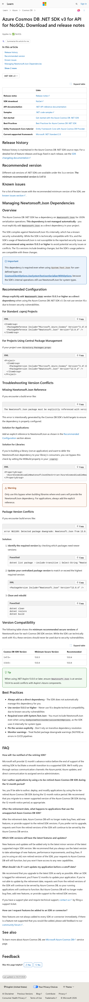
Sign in (84, 3)
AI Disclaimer (8, 993)
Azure (14, 10)
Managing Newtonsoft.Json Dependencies (23, 63)
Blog (38, 993)
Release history (11, 52)
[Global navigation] (3, 4)
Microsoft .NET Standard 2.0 (48, 134)
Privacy (62, 993)
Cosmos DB (27, 10)
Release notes (42, 95)
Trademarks (50, 997)
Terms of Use (36, 997)
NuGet (39, 101)
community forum (11, 924)
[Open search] (76, 4)
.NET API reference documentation (51, 106)
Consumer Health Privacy (13, 997)
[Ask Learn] (79, 10)
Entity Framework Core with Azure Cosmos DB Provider (60, 128)
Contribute (50, 993)
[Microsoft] (44, 4)
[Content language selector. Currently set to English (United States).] (15, 987)
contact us (64, 899)
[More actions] (84, 10)
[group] (44, 328)
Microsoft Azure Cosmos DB (60, 939)
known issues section (13, 195)
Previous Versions (25, 993)
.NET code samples (44, 112)
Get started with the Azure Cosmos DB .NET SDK (57, 117)
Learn (5, 10)
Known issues (10, 60)
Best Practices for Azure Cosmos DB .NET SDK (56, 123)
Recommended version (15, 56)
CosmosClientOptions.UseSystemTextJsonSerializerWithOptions (38, 275)
